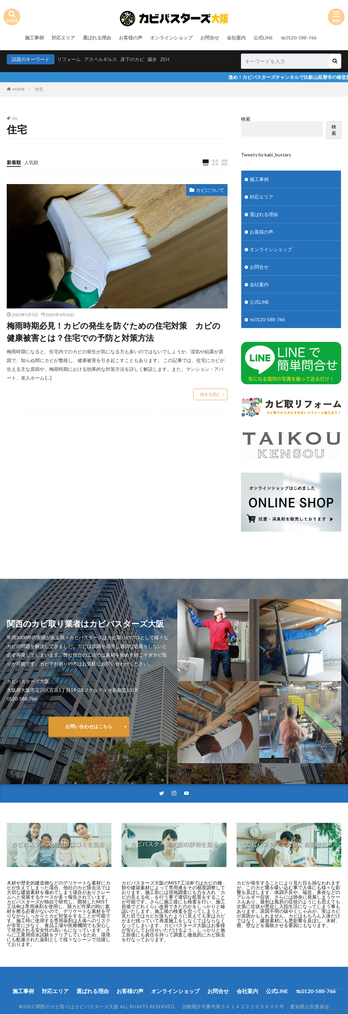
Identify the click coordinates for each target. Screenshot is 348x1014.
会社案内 (236, 37)
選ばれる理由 (97, 37)
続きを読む (210, 394)
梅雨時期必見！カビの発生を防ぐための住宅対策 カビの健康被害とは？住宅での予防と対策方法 (113, 331)
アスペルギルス (100, 59)
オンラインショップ (171, 37)
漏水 (152, 59)
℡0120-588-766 (298, 37)
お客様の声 (130, 37)
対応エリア (63, 37)
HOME (18, 89)
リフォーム (69, 59)
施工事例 (34, 37)
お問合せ (209, 37)
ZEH (164, 59)
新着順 (14, 162)
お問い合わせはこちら (88, 726)
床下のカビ (132, 59)
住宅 (39, 89)
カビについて (210, 190)
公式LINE (263, 37)
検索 (245, 119)
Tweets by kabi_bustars (266, 154)
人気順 (31, 162)
